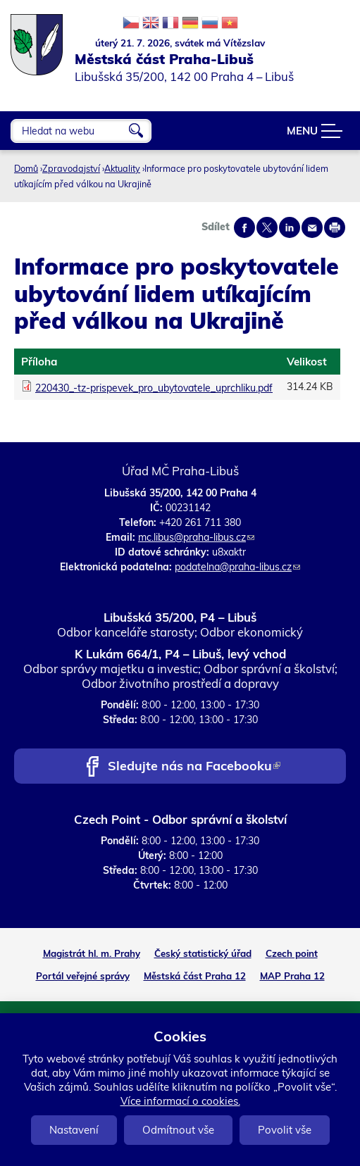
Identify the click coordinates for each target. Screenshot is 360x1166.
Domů (26, 168)
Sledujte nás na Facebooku (194, 767)
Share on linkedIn (289, 227)
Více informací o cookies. (180, 1101)
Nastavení (74, 1129)
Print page (334, 227)
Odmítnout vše (178, 1129)
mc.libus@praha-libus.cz (196, 537)
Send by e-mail (312, 227)
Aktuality (122, 168)
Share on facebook (244, 227)
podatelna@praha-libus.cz (237, 566)
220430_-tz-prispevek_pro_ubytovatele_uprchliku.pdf (154, 388)
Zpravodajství (71, 168)
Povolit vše (284, 1129)
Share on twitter (267, 227)
